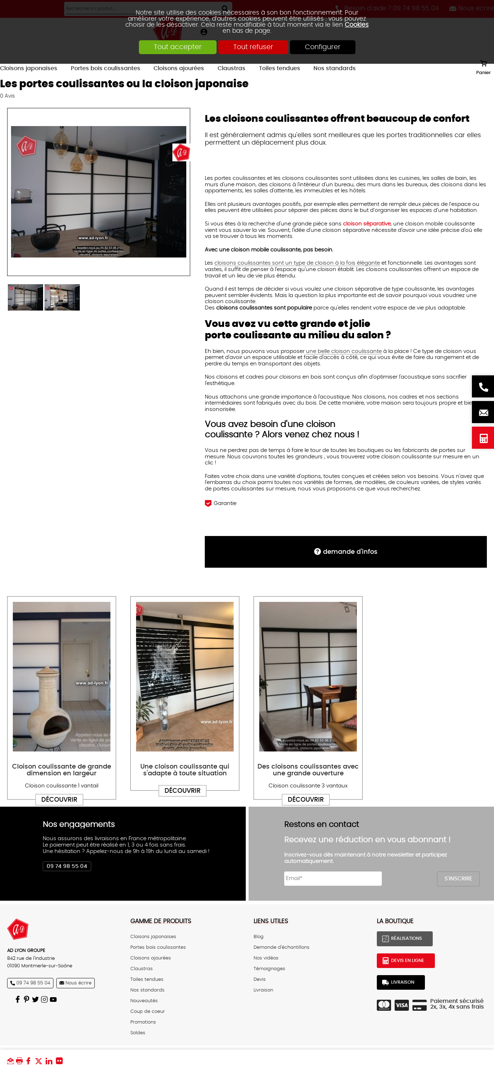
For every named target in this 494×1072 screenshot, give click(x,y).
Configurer (322, 47)
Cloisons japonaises (153, 936)
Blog (259, 936)
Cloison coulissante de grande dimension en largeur (61, 770)
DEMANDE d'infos (350, 551)
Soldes (137, 1032)
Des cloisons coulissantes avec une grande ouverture (308, 770)
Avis (7, 96)
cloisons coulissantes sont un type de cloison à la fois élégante (297, 263)
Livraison (263, 990)
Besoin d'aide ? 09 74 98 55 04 (483, 386)
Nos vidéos (266, 958)
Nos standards (147, 990)
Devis (260, 979)
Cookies (357, 25)
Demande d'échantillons (282, 947)
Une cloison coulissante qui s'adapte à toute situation (184, 770)
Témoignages (269, 968)
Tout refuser (253, 47)
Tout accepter (178, 47)
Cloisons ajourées (150, 958)
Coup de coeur (147, 1011)
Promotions (143, 1022)
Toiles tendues (146, 979)
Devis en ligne (483, 438)
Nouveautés (144, 1000)
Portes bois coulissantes (158, 947)
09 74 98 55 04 (67, 866)
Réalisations (406, 938)
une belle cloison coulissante (344, 351)
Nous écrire (483, 412)
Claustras (141, 968)
